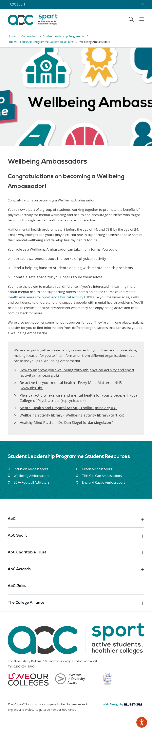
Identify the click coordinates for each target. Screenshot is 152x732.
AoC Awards (76, 569)
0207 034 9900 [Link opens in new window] (24, 666)
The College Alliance (76, 603)
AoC (76, 519)
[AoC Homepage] (33, 19)
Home (12, 36)
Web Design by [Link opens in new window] (122, 704)
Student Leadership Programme (64, 36)
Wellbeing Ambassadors (31, 476)
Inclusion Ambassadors (31, 469)
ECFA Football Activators (31, 482)
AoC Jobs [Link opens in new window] (17, 586)
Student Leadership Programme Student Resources (41, 42)
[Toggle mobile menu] (139, 19)
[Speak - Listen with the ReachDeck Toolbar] (141, 722)
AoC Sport (76, 536)
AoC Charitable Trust (76, 553)
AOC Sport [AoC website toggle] (17, 4)
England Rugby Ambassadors (103, 482)
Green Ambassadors (97, 469)
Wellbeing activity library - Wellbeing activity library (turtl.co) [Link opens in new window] (72, 415)
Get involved (29, 36)
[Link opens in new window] (68, 407)
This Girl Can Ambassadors (102, 476)
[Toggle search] (131, 19)
